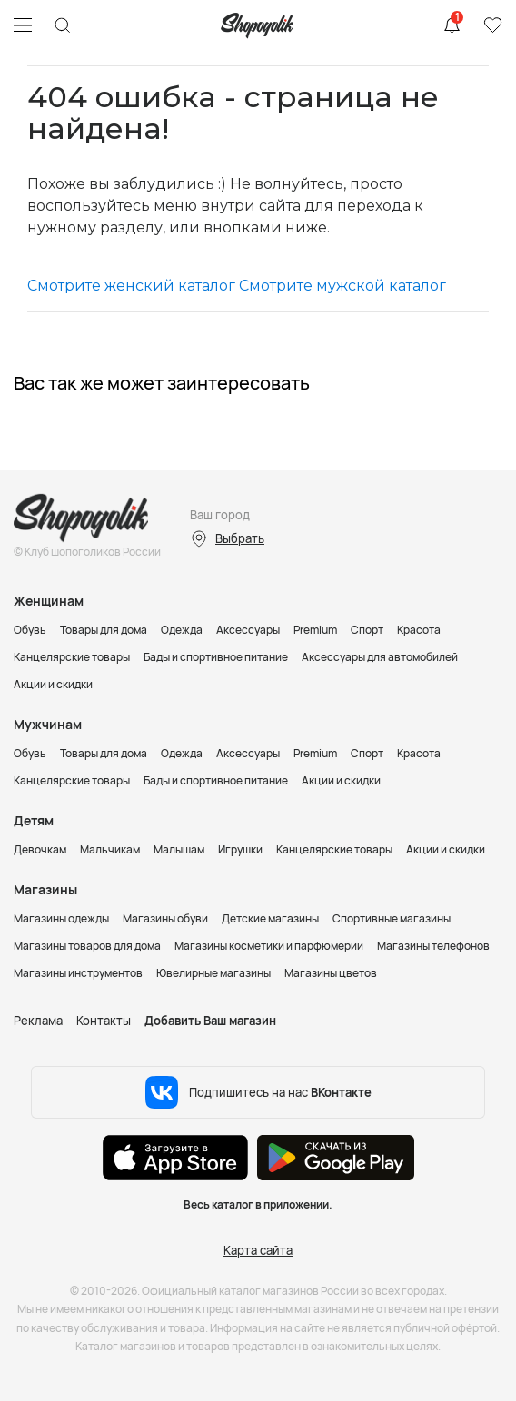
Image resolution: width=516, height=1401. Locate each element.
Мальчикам (110, 849)
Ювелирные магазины (213, 973)
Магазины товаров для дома (87, 945)
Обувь (30, 629)
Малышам (179, 849)
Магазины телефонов (433, 945)
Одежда (182, 629)
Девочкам (40, 849)
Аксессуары (248, 629)
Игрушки (240, 849)
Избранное (492, 25)
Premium (315, 629)
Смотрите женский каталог (131, 285)
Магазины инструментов (78, 973)
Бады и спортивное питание (216, 657)
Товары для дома (103, 629)
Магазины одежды (61, 918)
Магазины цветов (330, 973)
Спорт (367, 629)
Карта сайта (258, 1250)
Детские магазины (270, 918)
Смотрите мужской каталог (342, 285)
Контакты (103, 1020)
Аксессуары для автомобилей (380, 657)
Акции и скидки (53, 684)
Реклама (38, 1020)
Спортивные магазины (391, 918)
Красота (419, 629)
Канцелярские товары (72, 657)
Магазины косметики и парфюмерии (268, 945)
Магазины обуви (165, 918)
